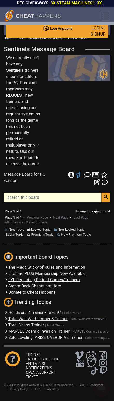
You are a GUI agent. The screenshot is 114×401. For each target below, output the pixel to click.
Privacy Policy (19, 389)
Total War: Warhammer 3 (88, 319)
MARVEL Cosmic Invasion (91, 331)
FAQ (81, 385)
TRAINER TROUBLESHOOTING (42, 357)
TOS (37, 389)
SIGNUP (98, 34)
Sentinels (15, 70)
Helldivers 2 (72, 313)
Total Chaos (55, 325)
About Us (53, 389)
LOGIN (97, 27)
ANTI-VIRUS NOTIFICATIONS (39, 365)
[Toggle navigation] (105, 16)
